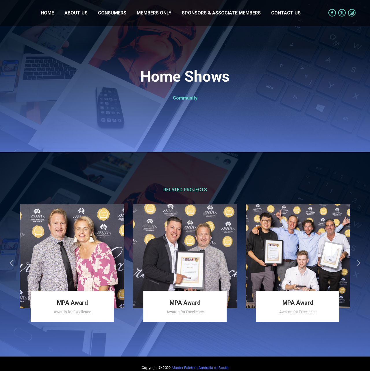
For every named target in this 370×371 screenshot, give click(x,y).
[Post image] (72, 256)
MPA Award (72, 302)
